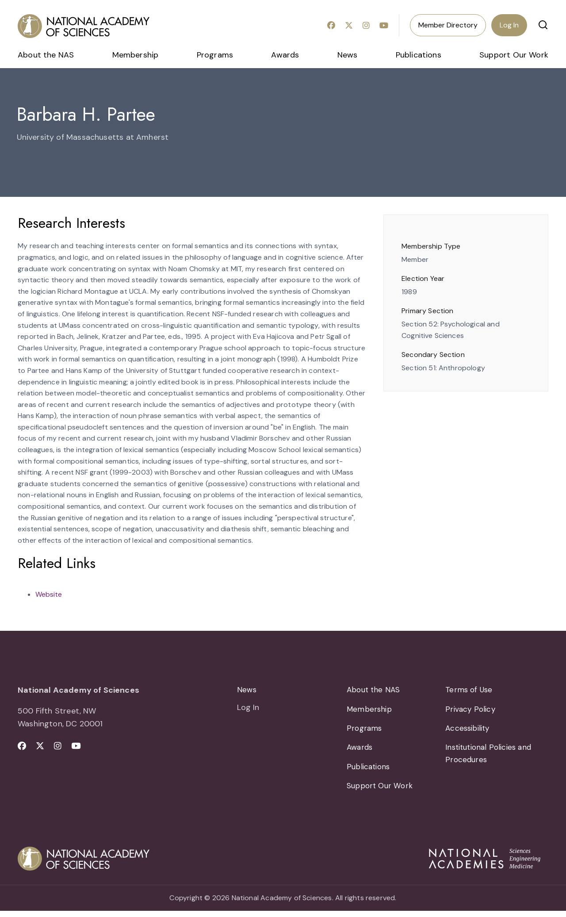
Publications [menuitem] (418, 55)
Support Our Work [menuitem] (513, 55)
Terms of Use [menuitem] (469, 690)
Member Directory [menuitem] (448, 25)
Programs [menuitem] (215, 55)
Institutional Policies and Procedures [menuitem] (491, 757)
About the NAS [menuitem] (46, 55)
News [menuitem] (347, 55)
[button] (543, 24)
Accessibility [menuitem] (469, 730)
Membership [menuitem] (135, 55)
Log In (509, 25)
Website (48, 594)
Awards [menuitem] (285, 55)
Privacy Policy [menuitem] (471, 710)
